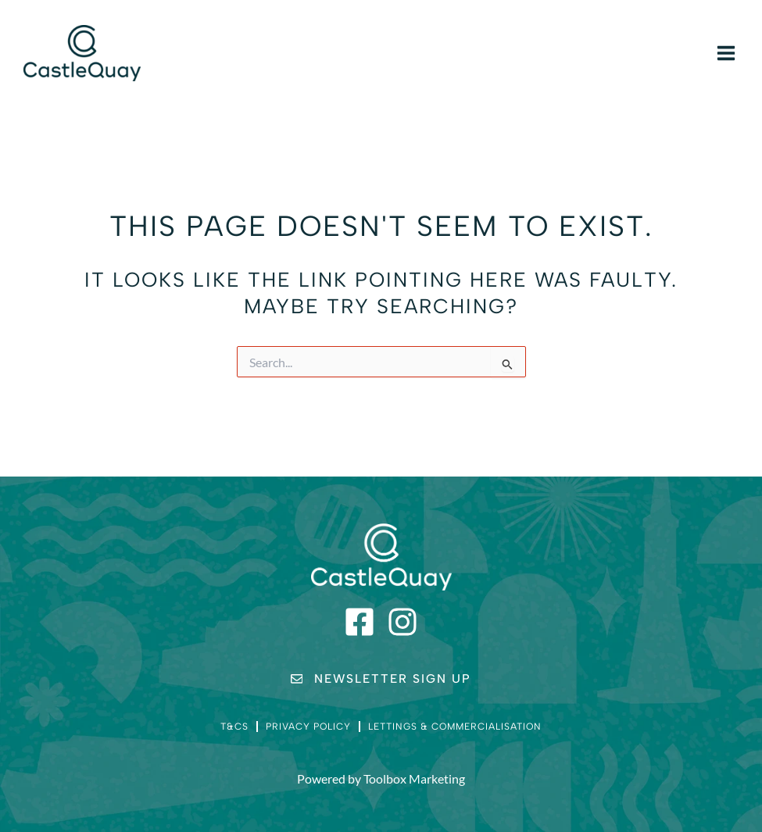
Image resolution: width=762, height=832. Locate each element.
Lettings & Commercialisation (455, 726)
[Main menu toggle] (726, 53)
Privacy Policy (308, 726)
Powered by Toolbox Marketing (381, 779)
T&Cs (234, 726)
